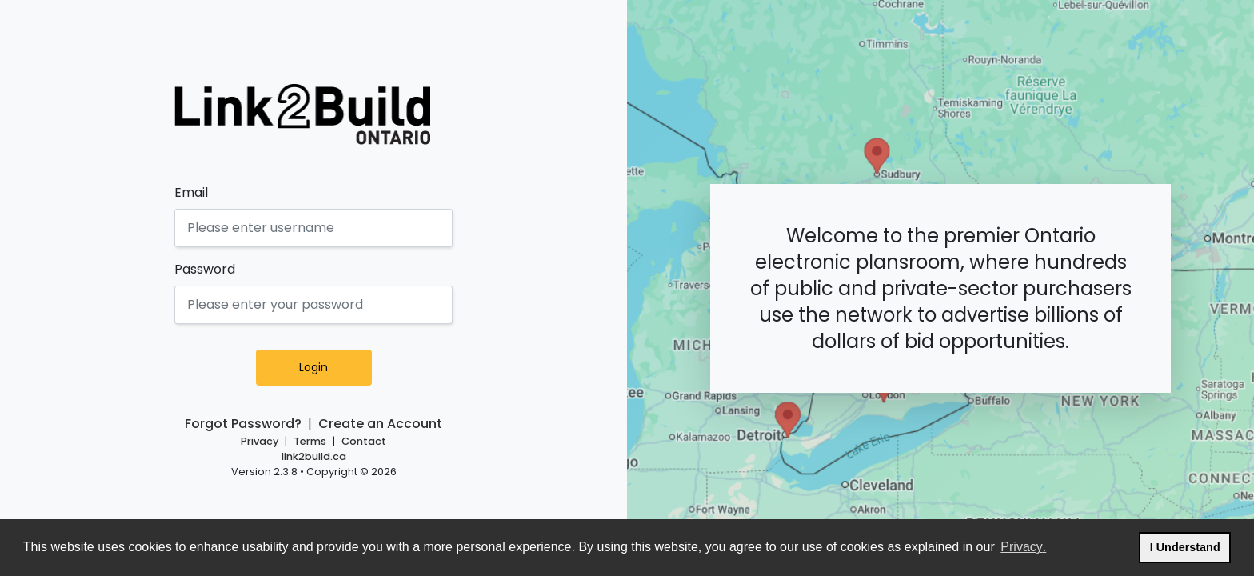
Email (191, 192)
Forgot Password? (243, 423)
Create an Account (380, 423)
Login (333, 367)
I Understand (1190, 545)
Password (204, 269)
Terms (310, 441)
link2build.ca (314, 456)
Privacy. (1024, 545)
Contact (363, 441)
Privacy (259, 441)
